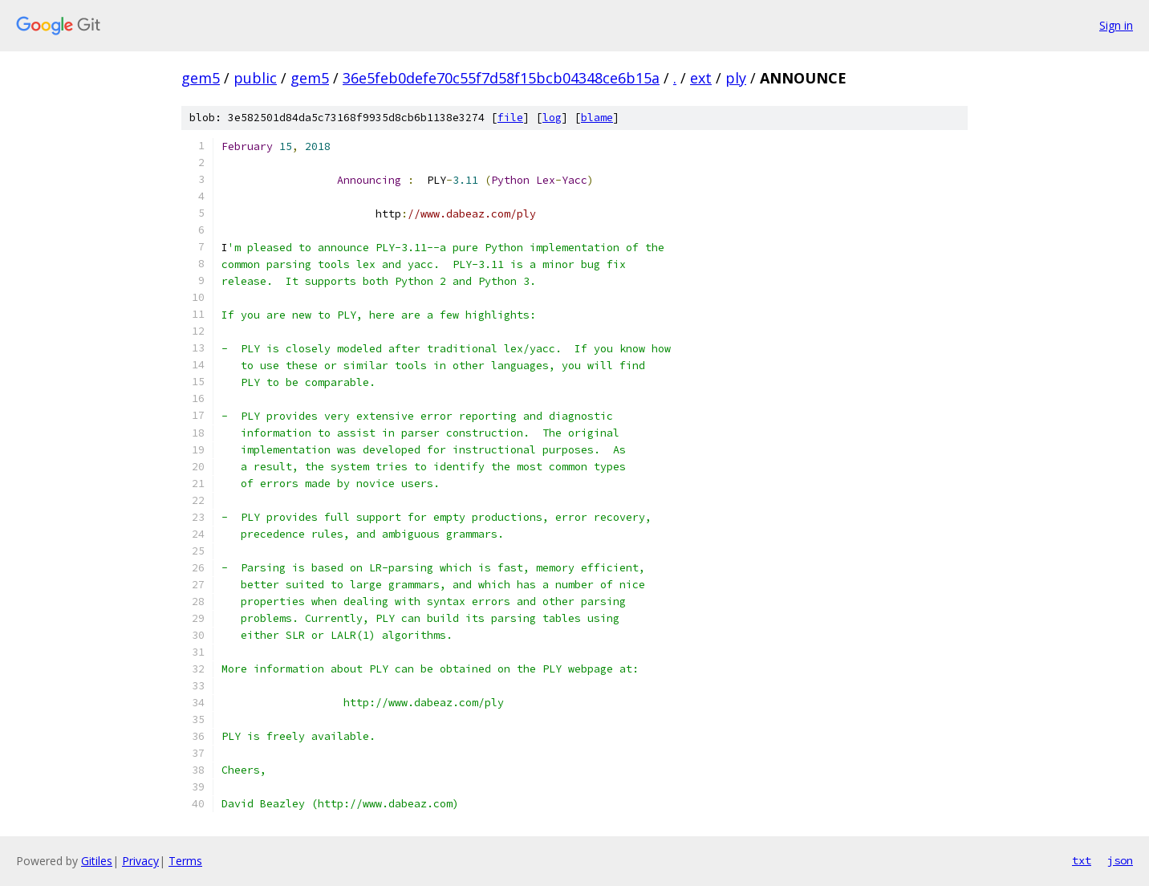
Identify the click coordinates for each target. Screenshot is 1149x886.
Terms (185, 860)
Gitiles (96, 860)
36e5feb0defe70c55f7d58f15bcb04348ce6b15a (501, 77)
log (552, 117)
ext (701, 77)
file (510, 117)
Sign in (1116, 25)
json (1120, 860)
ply (735, 77)
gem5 (200, 77)
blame (597, 117)
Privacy (140, 860)
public (255, 77)
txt (1081, 860)
